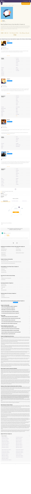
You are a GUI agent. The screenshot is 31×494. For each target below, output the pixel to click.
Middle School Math (3, 108)
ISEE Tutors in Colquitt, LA (19, 438)
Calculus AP (2, 143)
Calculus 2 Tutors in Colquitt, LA (19, 455)
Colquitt (13, 5)
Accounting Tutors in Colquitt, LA (19, 452)
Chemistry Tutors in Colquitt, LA (5, 438)
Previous (13, 243)
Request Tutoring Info (26, 3)
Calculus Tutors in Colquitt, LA (5, 444)
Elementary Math (18, 146)
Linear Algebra (17, 70)
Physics (17, 141)
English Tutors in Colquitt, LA (19, 447)
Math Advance (2, 111)
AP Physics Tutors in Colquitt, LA (5, 441)
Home (1, 5)
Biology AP (17, 178)
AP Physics (17, 176)
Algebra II (17, 111)
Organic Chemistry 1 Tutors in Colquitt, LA (6, 449)
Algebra (17, 67)
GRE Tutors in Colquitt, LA (19, 441)
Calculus (7, 5)
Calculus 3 (17, 65)
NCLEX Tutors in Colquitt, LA (19, 444)
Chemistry (2, 181)
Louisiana (10, 5)
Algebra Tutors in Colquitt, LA (5, 455)
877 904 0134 (26, 1)
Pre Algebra (2, 67)
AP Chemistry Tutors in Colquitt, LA (5, 452)
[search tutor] (1, 3)
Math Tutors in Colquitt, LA (5, 437)
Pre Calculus (2, 73)
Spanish (2, 114)
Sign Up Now (15, 302)
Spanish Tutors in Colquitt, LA (5, 458)
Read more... (8, 55)
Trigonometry (17, 59)
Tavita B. (8, 119)
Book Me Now (10, 121)
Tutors (4, 5)
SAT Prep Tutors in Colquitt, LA (5, 447)
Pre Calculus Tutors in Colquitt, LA (19, 449)
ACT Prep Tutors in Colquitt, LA (19, 437)
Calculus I (17, 62)
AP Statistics (17, 170)
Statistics (17, 100)
